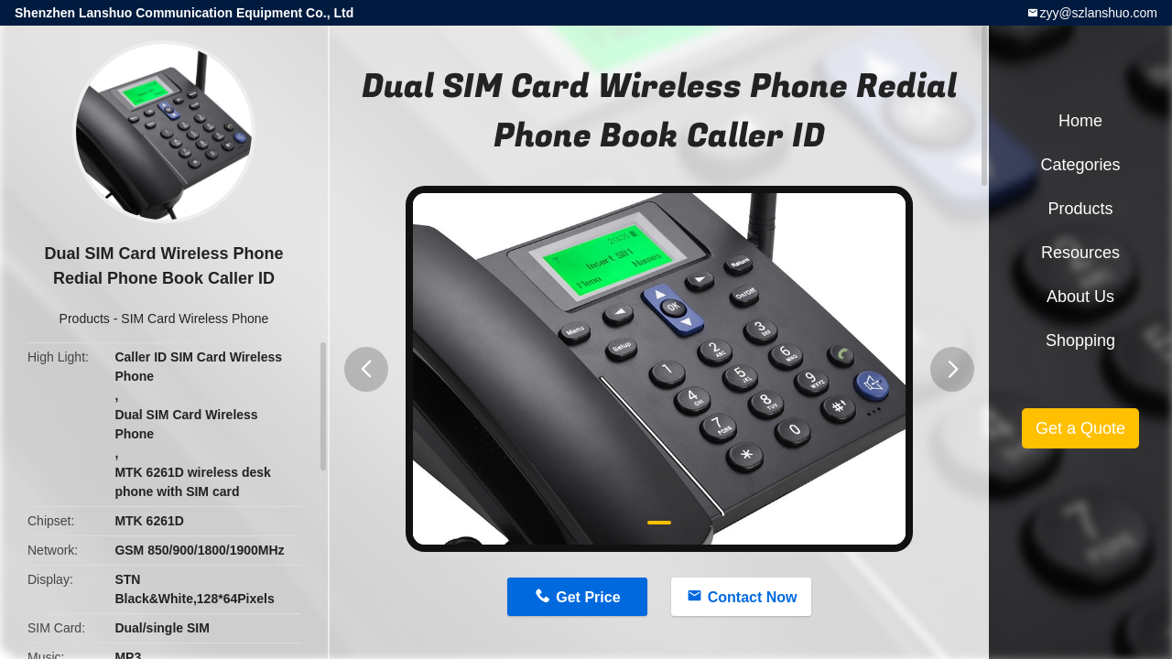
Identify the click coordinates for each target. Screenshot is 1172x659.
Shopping (1080, 340)
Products (85, 318)
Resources (1080, 252)
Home (1080, 121)
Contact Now (753, 597)
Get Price (588, 597)
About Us (1080, 296)
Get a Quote (1080, 428)
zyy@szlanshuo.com (1098, 12)
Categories (1080, 165)
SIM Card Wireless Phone (194, 318)
